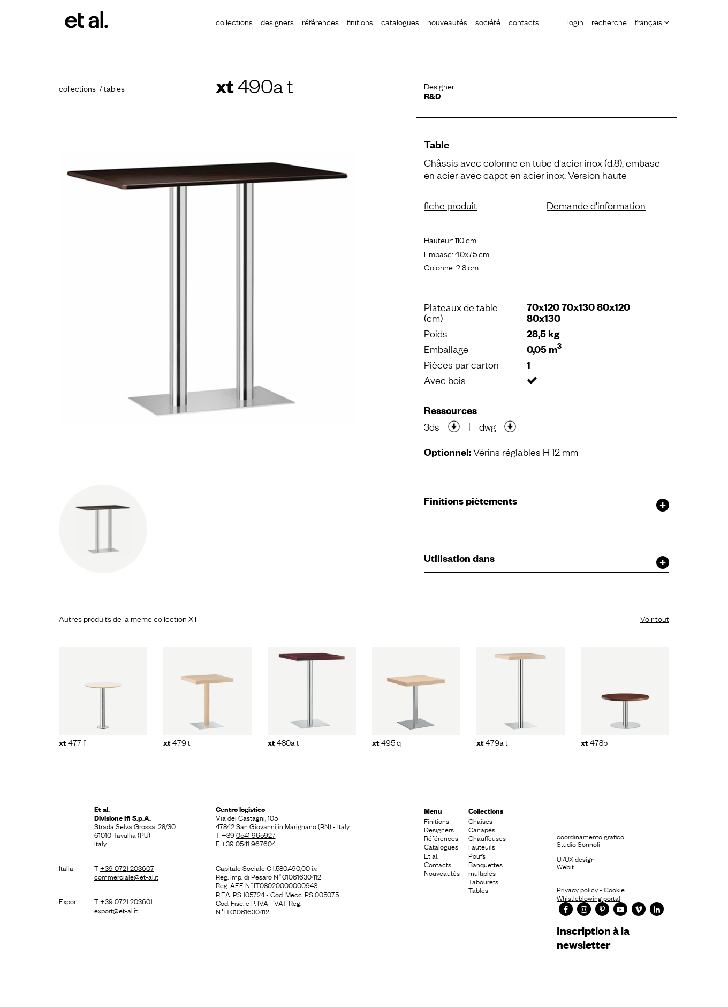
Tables (478, 889)
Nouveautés (447, 21)
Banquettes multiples (485, 868)
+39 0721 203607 (127, 867)
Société (487, 21)
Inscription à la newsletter (593, 937)
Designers (277, 21)
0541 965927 (256, 834)
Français (652, 21)
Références (320, 21)
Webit (565, 866)
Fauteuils (481, 846)
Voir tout (654, 618)
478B (594, 742)
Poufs (477, 855)
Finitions (360, 21)
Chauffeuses (487, 837)
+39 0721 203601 (126, 901)
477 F (72, 742)
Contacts (524, 21)
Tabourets (483, 881)
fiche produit (450, 205)
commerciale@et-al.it (126, 876)
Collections (234, 21)
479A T (492, 742)
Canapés (481, 829)
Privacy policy (577, 889)
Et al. (431, 855)
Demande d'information (596, 205)
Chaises (480, 820)
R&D (432, 95)
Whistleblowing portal (588, 897)
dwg (487, 426)
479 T (177, 742)
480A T (283, 742)
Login (575, 21)
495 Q (386, 742)
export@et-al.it (116, 910)
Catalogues (400, 21)
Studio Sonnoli (578, 843)
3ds (431, 426)
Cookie (614, 889)
